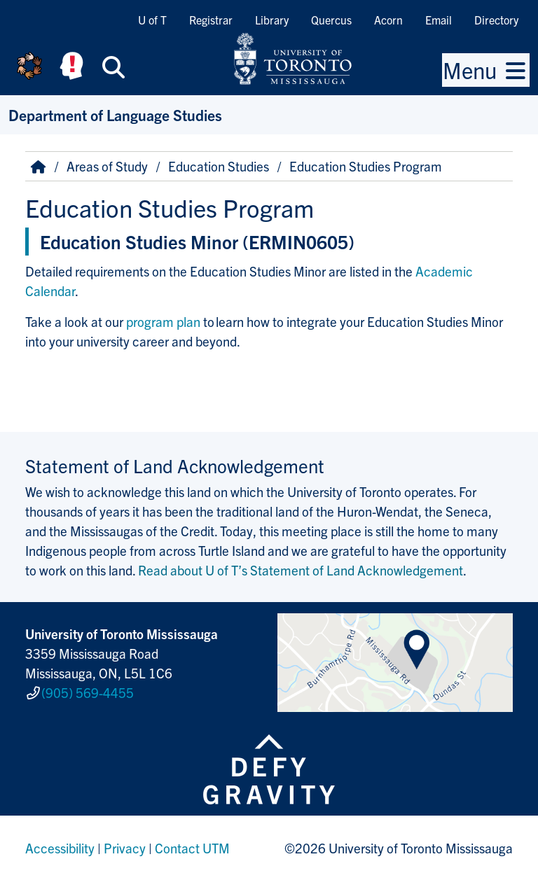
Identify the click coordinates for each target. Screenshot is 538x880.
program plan (163, 321)
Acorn (388, 20)
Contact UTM (192, 847)
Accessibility (60, 847)
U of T (152, 20)
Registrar (211, 20)
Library (272, 20)
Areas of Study (107, 166)
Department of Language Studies (115, 114)
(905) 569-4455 (87, 692)
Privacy (125, 847)
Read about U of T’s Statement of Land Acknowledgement (300, 569)
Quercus (331, 20)
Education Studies (218, 166)
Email (438, 20)
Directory (496, 20)
